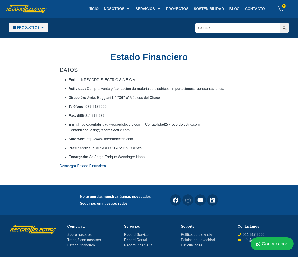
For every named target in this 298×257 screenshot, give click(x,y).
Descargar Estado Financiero (83, 166)
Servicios (148, 9)
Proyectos (177, 9)
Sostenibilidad (209, 9)
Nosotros (117, 9)
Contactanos (248, 226)
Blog (234, 9)
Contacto (255, 9)
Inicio (93, 9)
